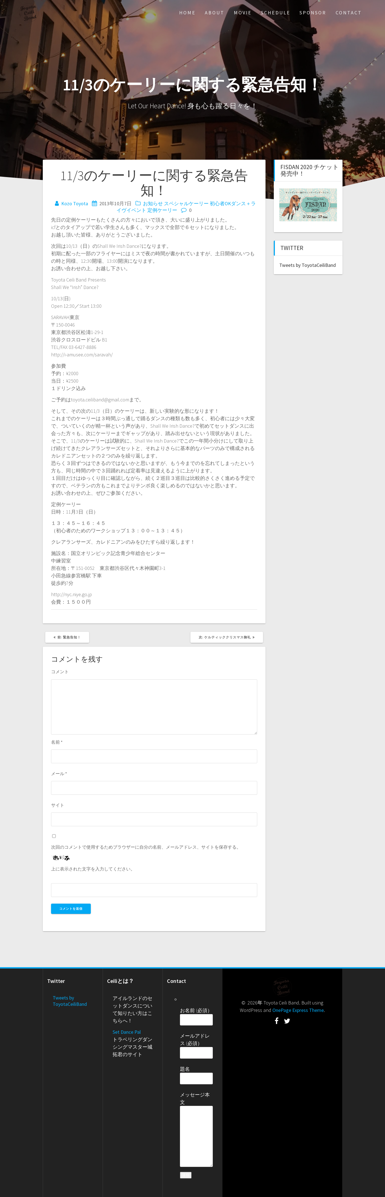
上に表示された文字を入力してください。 (93, 869)
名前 (57, 742)
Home (187, 12)
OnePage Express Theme (298, 1010)
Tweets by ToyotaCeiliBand (307, 265)
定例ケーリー (162, 210)
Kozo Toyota (74, 203)
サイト (57, 805)
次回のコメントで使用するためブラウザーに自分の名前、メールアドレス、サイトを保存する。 (146, 847)
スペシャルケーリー (186, 203)
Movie (243, 12)
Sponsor (312, 12)
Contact (349, 12)
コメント (60, 671)
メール (59, 773)
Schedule (275, 12)
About (214, 12)
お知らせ (153, 203)
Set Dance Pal (127, 1032)
